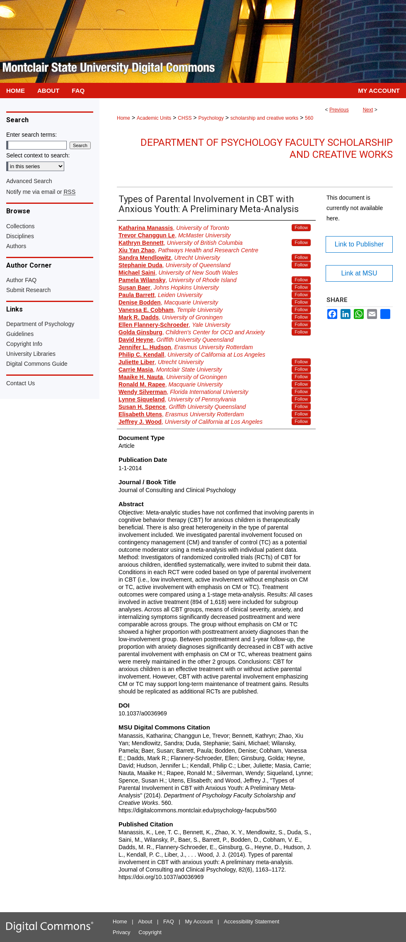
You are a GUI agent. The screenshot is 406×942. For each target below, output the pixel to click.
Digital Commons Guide (37, 363)
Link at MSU (359, 273)
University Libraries (31, 353)
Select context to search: (38, 155)
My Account (199, 921)
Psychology (211, 118)
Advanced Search (29, 181)
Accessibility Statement (251, 921)
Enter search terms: (31, 134)
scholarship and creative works (264, 118)
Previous (339, 110)
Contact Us (20, 383)
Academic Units (154, 118)
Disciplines (20, 236)
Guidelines (20, 334)
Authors (16, 246)
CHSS (184, 118)
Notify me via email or (40, 191)
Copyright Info (24, 344)
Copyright (150, 932)
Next (368, 110)
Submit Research (28, 290)
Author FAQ (21, 280)
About (145, 921)
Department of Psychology (40, 324)
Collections (20, 226)
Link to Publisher (359, 244)
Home (123, 118)
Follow (301, 227)
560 (309, 118)
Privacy (121, 932)
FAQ (168, 921)
